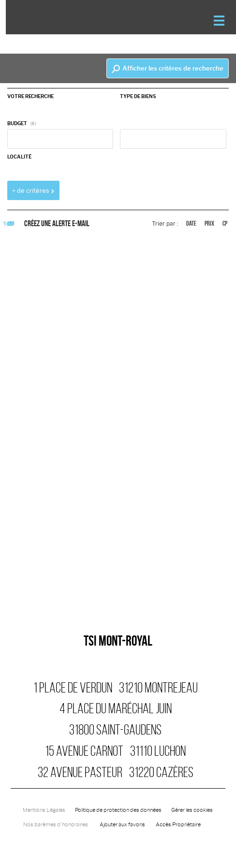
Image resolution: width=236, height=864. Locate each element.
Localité (19, 157)
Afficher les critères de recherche (167, 68)
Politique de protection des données (118, 810)
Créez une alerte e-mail (48, 223)
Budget (17, 123)
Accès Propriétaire (178, 824)
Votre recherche (30, 96)
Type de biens (138, 96)
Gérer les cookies (192, 810)
